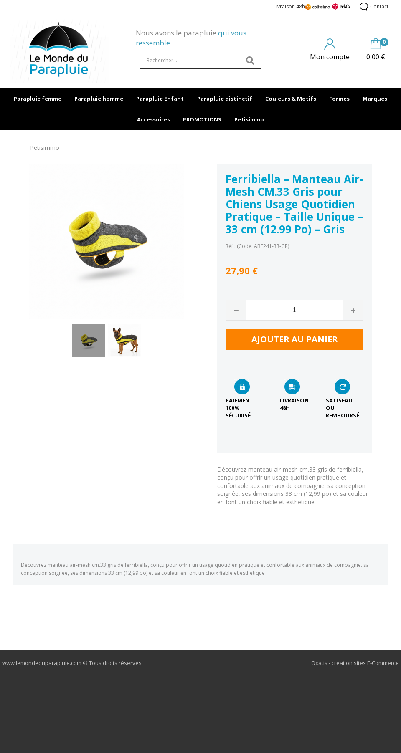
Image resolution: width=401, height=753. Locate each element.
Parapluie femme (37, 98)
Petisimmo (249, 119)
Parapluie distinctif (224, 98)
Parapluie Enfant (160, 98)
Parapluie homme (98, 98)
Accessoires (153, 119)
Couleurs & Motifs (290, 98)
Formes (339, 98)
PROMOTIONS (202, 119)
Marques (375, 98)
